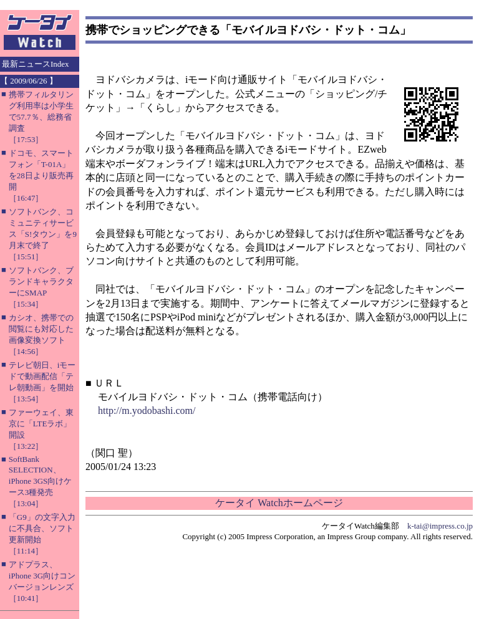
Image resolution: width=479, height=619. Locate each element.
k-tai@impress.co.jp (440, 525)
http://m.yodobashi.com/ (146, 410)
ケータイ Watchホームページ (278, 502)
